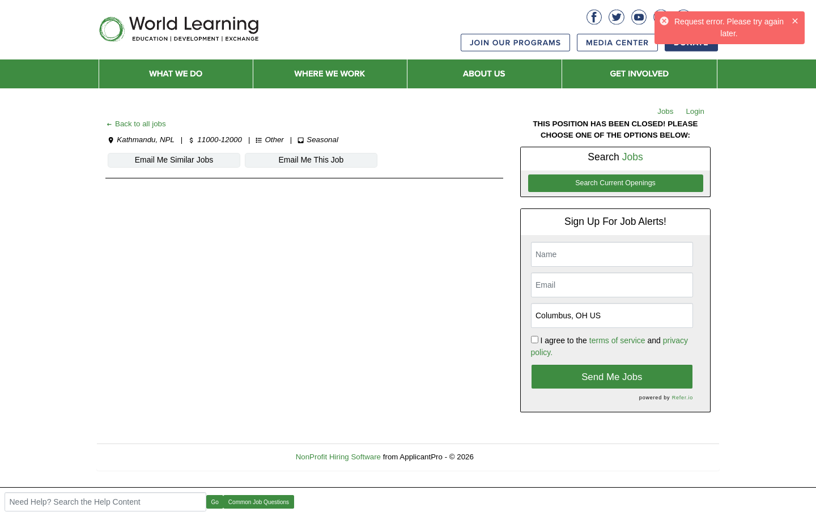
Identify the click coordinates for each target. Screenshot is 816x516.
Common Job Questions (258, 502)
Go (215, 502)
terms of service (617, 340)
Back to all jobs (135, 124)
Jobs (665, 111)
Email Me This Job (311, 159)
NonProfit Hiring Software (338, 457)
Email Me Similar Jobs (174, 159)
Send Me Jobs (611, 377)
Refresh (507, 457)
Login (695, 111)
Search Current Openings (615, 183)
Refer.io (682, 397)
